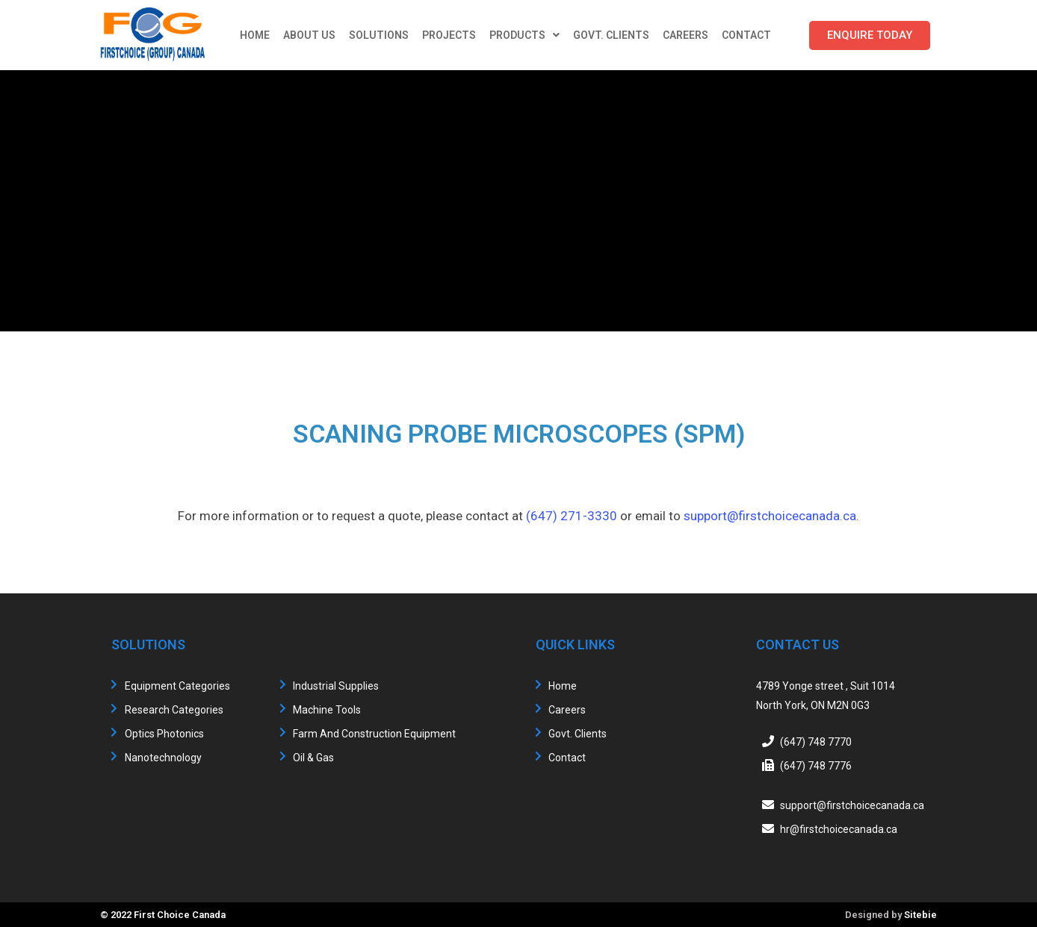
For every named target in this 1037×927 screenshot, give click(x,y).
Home (255, 35)
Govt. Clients (611, 35)
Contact (746, 35)
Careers (685, 35)
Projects (449, 35)
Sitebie (920, 914)
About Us (309, 35)
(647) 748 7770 (816, 742)
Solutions (379, 35)
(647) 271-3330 (571, 515)
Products (524, 35)
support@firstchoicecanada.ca (770, 515)
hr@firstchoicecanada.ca (838, 829)
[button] (869, 35)
